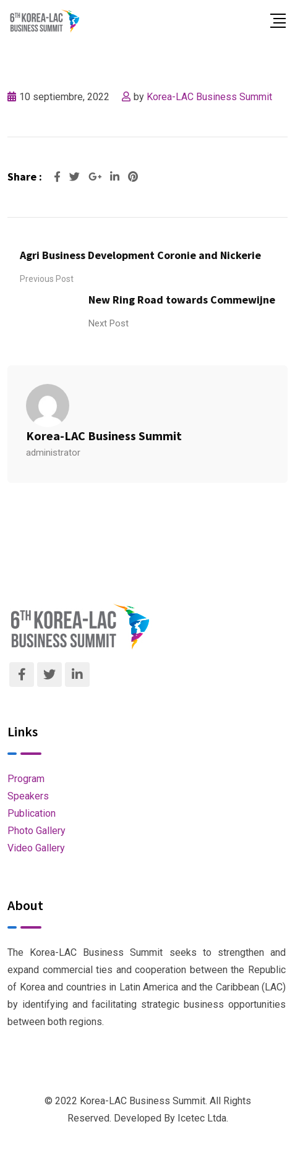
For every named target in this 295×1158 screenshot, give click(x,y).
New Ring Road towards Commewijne (181, 299)
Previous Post (47, 279)
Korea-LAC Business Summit (209, 97)
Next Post (108, 323)
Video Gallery (36, 848)
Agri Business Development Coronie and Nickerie (140, 255)
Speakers (28, 796)
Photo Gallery (36, 831)
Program (26, 779)
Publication (31, 813)
